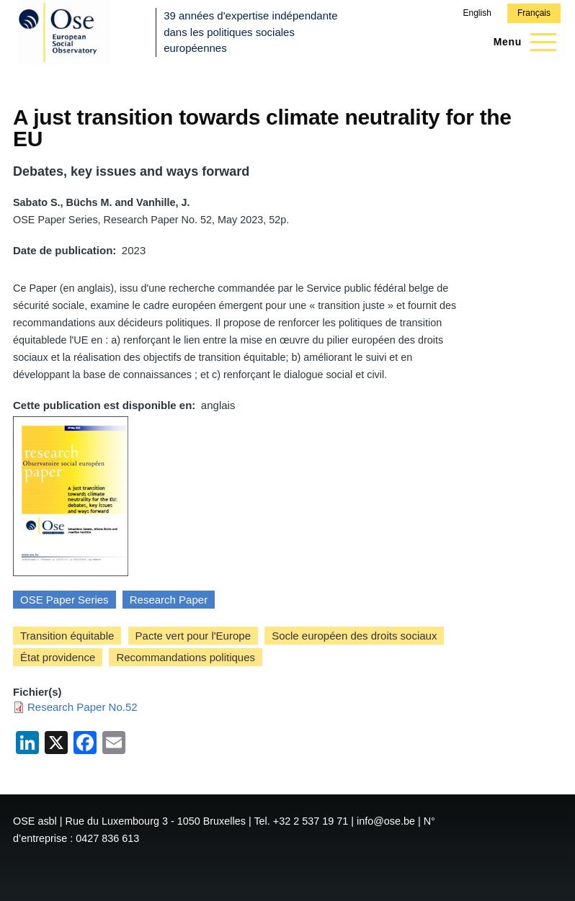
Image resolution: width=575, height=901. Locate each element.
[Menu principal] (521, 42)
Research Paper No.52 (82, 707)
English (477, 13)
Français (534, 13)
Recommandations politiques (185, 657)
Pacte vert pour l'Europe (193, 635)
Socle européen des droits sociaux (354, 635)
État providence (57, 657)
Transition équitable (67, 635)
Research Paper (169, 599)
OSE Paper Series (64, 599)
